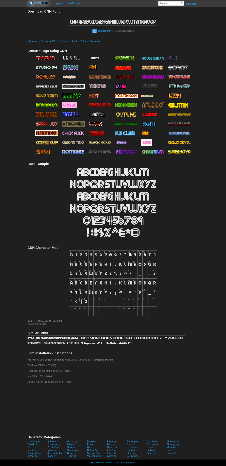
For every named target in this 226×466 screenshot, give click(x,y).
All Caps (64, 41)
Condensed (95, 41)
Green (92, 447)
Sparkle (172, 453)
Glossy (152, 444)
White (111, 456)
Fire (90, 444)
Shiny (131, 453)
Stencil (32, 456)
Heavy (112, 447)
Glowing (173, 444)
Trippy (72, 456)
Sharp (111, 453)
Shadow (93, 453)
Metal (32, 450)
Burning (132, 441)
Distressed (54, 444)
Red (151, 450)
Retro (171, 450)
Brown (111, 441)
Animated (53, 441)
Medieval (173, 447)
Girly (130, 444)
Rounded (34, 453)
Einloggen (191, 3)
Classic (33, 444)
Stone (51, 456)
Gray (71, 447)
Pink (111, 450)
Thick (83, 41)
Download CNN (102, 31)
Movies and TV (48, 41)
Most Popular (34, 441)
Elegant (73, 444)
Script (71, 453)
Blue (91, 441)
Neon (51, 450)
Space (151, 453)
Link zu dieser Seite (125, 462)
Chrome (173, 441)
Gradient (53, 447)
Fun (111, 444)
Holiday (132, 447)
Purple (132, 450)
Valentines (94, 456)
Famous (33, 41)
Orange (73, 450)
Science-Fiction (56, 453)
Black (72, 441)
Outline (92, 450)
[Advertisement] (13, 52)
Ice (150, 447)
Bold (74, 41)
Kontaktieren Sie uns (101, 462)
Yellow (132, 456)
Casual (152, 441)
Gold (32, 447)
